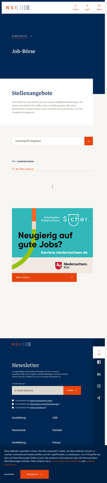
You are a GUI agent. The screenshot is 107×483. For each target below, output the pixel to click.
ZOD (55, 417)
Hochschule (19, 430)
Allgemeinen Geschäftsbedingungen (44, 404)
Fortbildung (19, 442)
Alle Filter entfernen (24, 169)
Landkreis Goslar (25, 161)
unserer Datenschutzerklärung (66, 461)
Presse (56, 442)
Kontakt (57, 430)
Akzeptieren (33, 474)
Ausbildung (19, 417)
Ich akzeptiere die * (34, 400)
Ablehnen (9, 474)
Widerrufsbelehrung (38, 407)
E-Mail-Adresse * (19, 383)
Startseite (19, 36)
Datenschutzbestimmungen (41, 400)
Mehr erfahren (22, 277)
